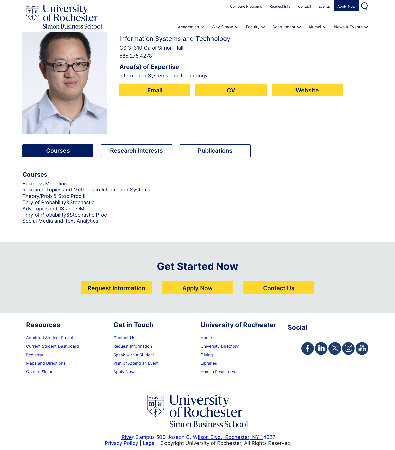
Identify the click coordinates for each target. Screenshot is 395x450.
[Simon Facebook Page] (307, 348)
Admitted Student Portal (49, 337)
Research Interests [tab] (136, 150)
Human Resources (218, 371)
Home (206, 337)
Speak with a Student (133, 355)
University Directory (220, 346)
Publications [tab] (215, 150)
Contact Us (278, 288)
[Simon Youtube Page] (362, 348)
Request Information (116, 288)
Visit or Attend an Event (136, 363)
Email (154, 90)
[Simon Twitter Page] (334, 348)
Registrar (34, 355)
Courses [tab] (58, 150)
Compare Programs (246, 6)
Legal (149, 442)
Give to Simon (39, 371)
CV (231, 90)
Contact (304, 6)
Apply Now (346, 6)
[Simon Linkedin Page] (321, 348)
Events (324, 6)
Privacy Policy (121, 442)
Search (365, 5)
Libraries (209, 363)
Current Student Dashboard (52, 346)
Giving (207, 355)
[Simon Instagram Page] (348, 348)
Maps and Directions (45, 363)
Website (307, 90)
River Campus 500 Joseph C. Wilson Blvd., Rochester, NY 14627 (198, 436)
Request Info (280, 6)
